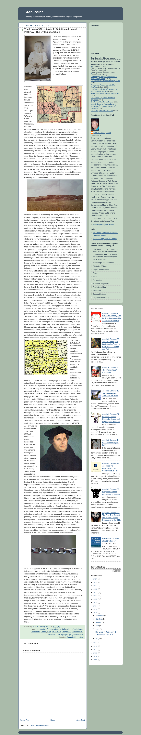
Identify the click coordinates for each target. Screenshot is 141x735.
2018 (95, 603)
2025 (95, 582)
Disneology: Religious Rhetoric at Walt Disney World (104, 78)
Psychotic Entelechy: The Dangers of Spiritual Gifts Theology (104, 90)
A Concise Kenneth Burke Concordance (105, 93)
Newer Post (24, 720)
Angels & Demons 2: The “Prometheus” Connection (110, 370)
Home (52, 720)
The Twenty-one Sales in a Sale (102, 111)
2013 (95, 646)
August (99, 622)
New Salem (56, 632)
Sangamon (66, 632)
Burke (64, 629)
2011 (95, 653)
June (98, 629)
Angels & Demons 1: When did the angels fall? (110, 442)
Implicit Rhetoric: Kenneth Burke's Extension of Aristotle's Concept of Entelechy (103, 106)
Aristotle (50, 629)
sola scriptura (77, 632)
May (97, 639)
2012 (95, 650)
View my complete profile (103, 225)
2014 (95, 643)
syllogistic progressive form (72, 635)
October (99, 619)
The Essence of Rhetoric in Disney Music (105, 81)
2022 (95, 593)
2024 (95, 586)
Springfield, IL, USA (75, 637)
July (97, 626)
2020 (95, 599)
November (100, 616)
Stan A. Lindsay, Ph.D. (102, 133)
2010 (95, 656)
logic (49, 632)
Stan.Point (34, 12)
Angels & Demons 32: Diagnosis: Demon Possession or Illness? (111, 491)
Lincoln (43, 632)
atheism (57, 629)
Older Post (80, 720)
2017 (95, 606)
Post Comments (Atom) (40, 725)
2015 (95, 613)
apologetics (41, 629)
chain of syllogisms (74, 629)
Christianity (35, 632)
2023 (95, 589)
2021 (95, 596)
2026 (95, 579)
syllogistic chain (54, 635)
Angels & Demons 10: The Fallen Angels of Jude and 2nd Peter (111, 393)
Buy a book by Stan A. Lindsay (105, 239)
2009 (95, 660)
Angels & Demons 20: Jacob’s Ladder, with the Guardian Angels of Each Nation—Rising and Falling (111, 344)
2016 (95, 609)
